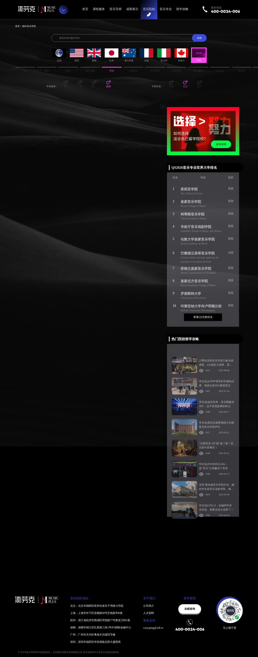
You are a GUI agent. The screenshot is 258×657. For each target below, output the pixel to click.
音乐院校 (149, 9)
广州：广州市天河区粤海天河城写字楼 (92, 634)
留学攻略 (182, 9)
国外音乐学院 (29, 26)
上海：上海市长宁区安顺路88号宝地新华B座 (96, 613)
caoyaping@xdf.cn (153, 627)
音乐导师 (115, 9)
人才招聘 (148, 613)
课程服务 (99, 9)
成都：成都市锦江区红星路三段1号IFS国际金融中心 (100, 627)
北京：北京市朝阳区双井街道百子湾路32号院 (96, 605)
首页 (85, 9)
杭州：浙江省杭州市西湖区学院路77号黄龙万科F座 (100, 620)
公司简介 (148, 605)
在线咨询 (189, 608)
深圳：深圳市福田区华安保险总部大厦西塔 (95, 641)
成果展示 (132, 9)
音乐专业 (166, 9)
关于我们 (149, 598)
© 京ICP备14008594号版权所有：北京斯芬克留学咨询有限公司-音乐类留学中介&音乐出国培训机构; (68, 652)
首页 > (18, 26)
